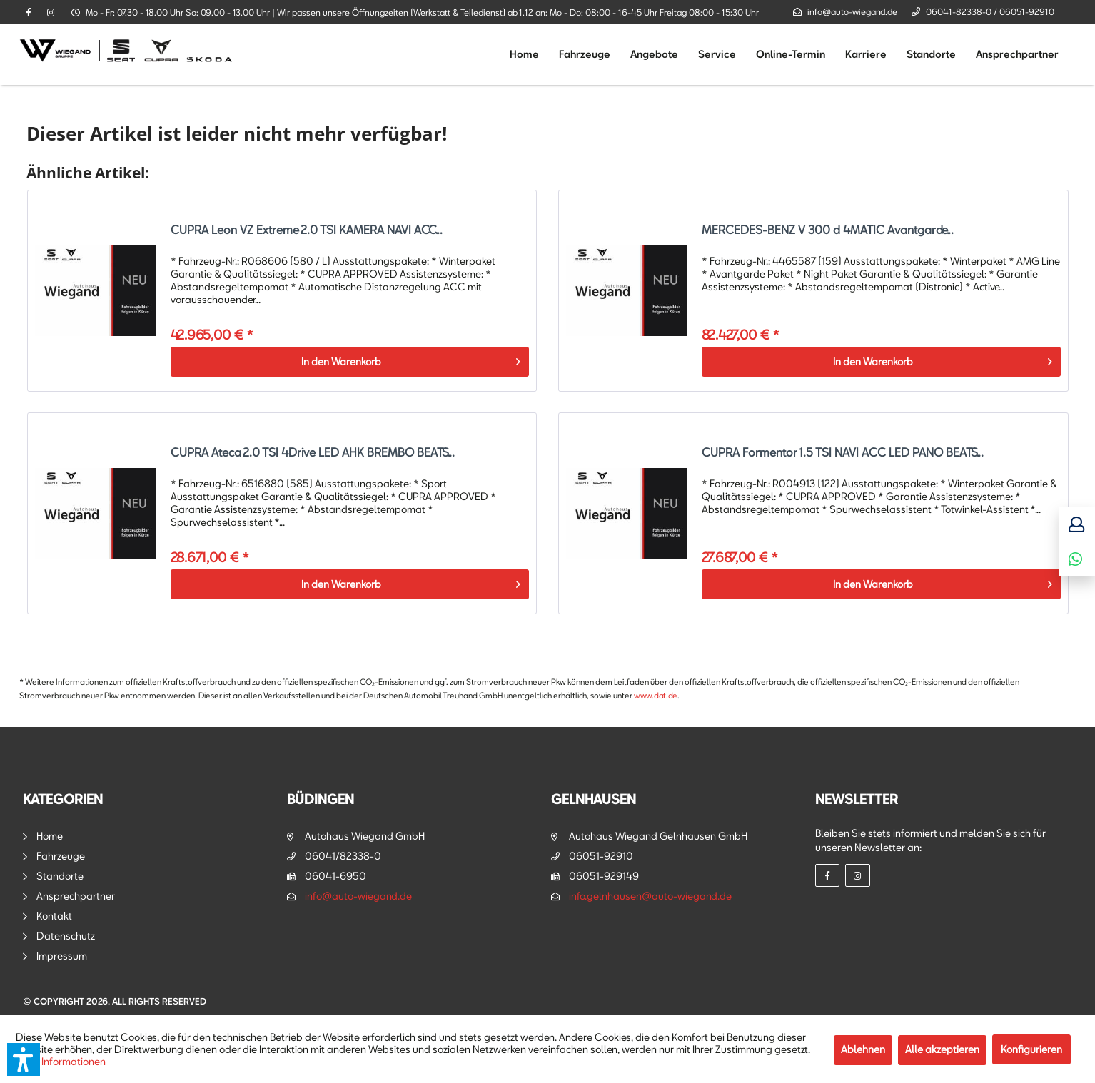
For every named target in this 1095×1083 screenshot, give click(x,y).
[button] (23, 1059)
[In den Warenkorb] (350, 362)
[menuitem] (524, 54)
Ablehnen (863, 1049)
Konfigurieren (1031, 1049)
